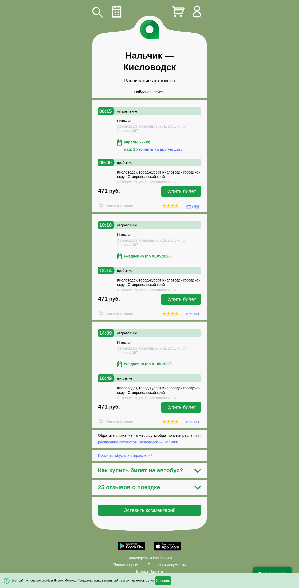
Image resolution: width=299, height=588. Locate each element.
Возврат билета (149, 571)
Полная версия (126, 565)
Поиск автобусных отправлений (125, 455)
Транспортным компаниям (149, 558)
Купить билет (181, 191)
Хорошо (163, 580)
